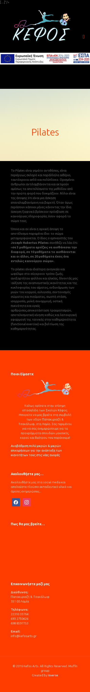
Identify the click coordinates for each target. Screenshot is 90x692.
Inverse (53, 675)
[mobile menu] (83, 37)
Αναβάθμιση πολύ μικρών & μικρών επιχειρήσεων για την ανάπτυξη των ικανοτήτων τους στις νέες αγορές (36, 450)
